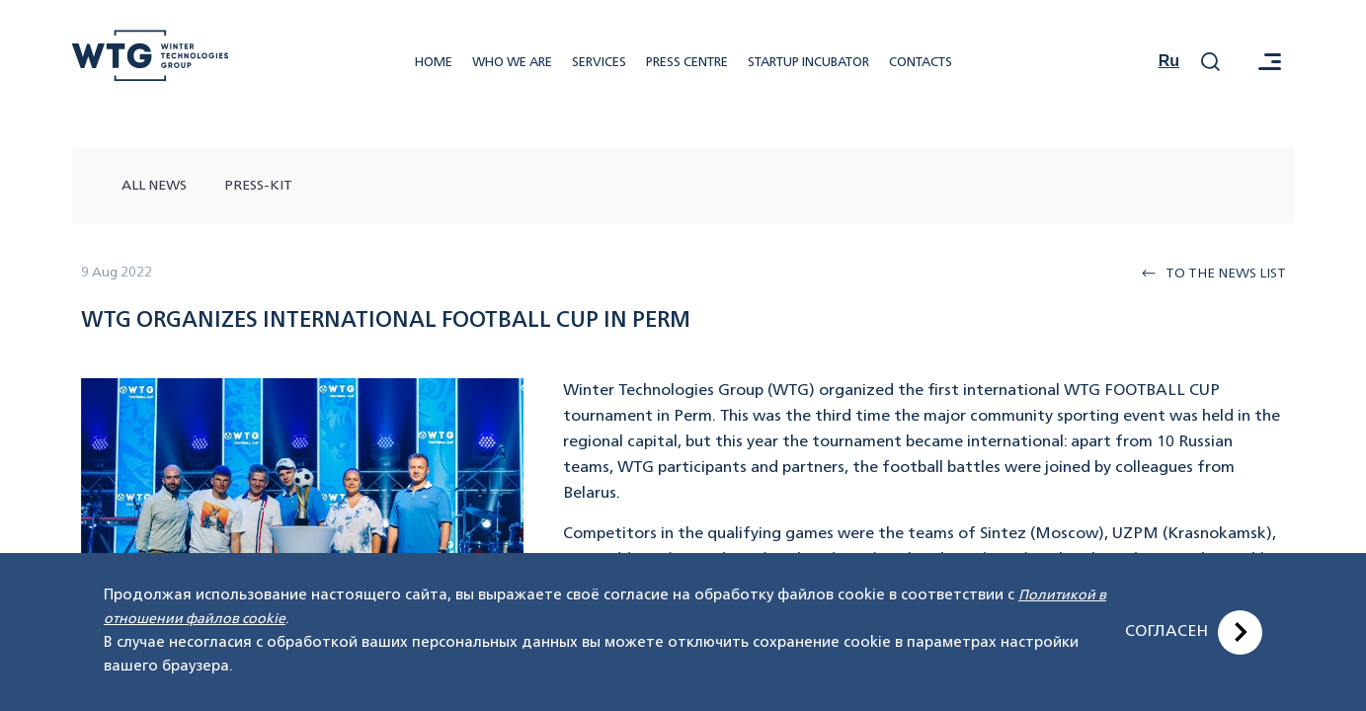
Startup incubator (808, 62)
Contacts (920, 62)
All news (154, 186)
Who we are (512, 62)
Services (599, 62)
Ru (1169, 60)
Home (433, 62)
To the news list (1214, 273)
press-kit (257, 186)
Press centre (687, 62)
